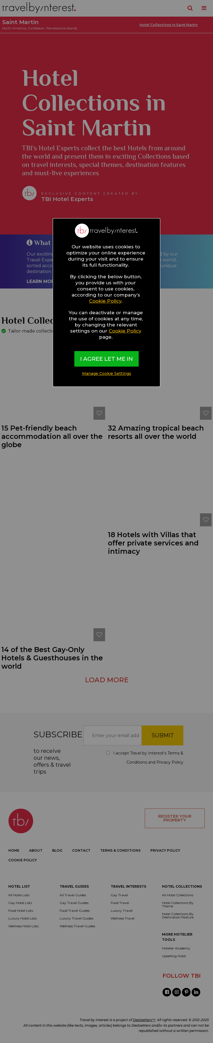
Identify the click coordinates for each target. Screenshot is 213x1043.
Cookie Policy (105, 301)
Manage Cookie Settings (106, 373)
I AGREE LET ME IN (106, 359)
